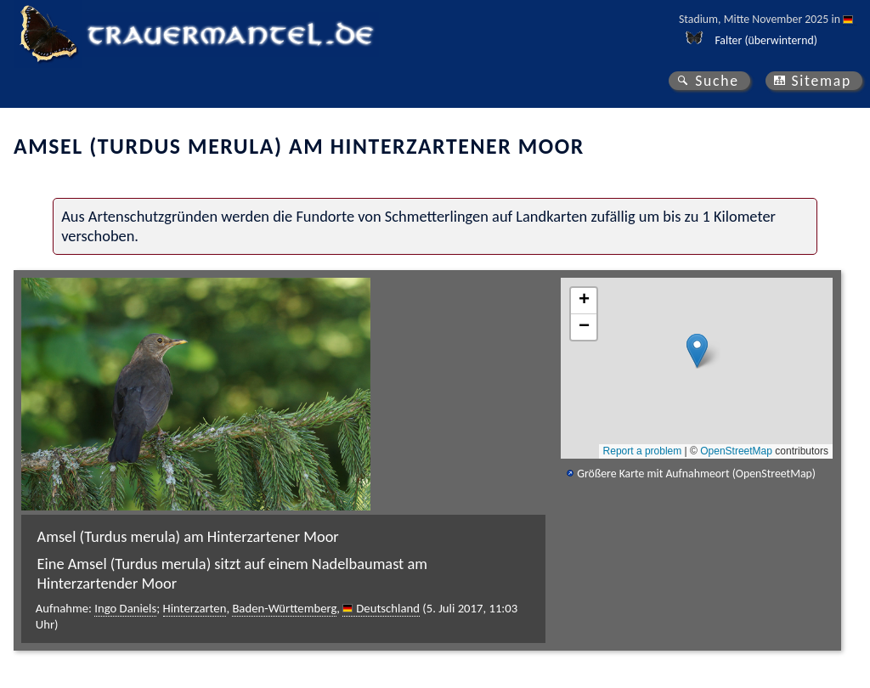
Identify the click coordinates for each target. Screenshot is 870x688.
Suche (717, 80)
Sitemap (821, 80)
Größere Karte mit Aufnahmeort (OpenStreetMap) (696, 473)
